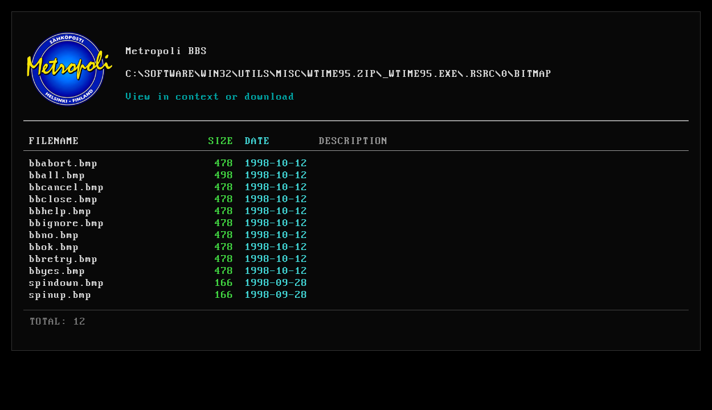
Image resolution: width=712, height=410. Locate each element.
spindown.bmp (66, 283)
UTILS (254, 74)
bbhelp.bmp (60, 211)
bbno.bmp (54, 235)
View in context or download (210, 96)
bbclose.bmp (63, 199)
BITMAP (533, 74)
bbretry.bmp (63, 259)
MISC (288, 74)
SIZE (221, 141)
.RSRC (480, 74)
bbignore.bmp (66, 223)
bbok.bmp (54, 247)
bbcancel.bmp (66, 187)
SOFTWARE (170, 74)
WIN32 (216, 74)
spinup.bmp (60, 295)
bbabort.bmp (63, 163)
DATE (257, 141)
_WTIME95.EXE (420, 74)
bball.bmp (57, 175)
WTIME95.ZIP (342, 74)
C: (132, 74)
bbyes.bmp (57, 271)
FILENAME (54, 141)
